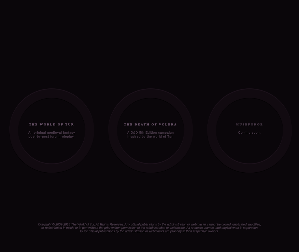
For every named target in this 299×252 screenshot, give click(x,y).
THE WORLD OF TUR (51, 124)
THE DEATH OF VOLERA (150, 124)
